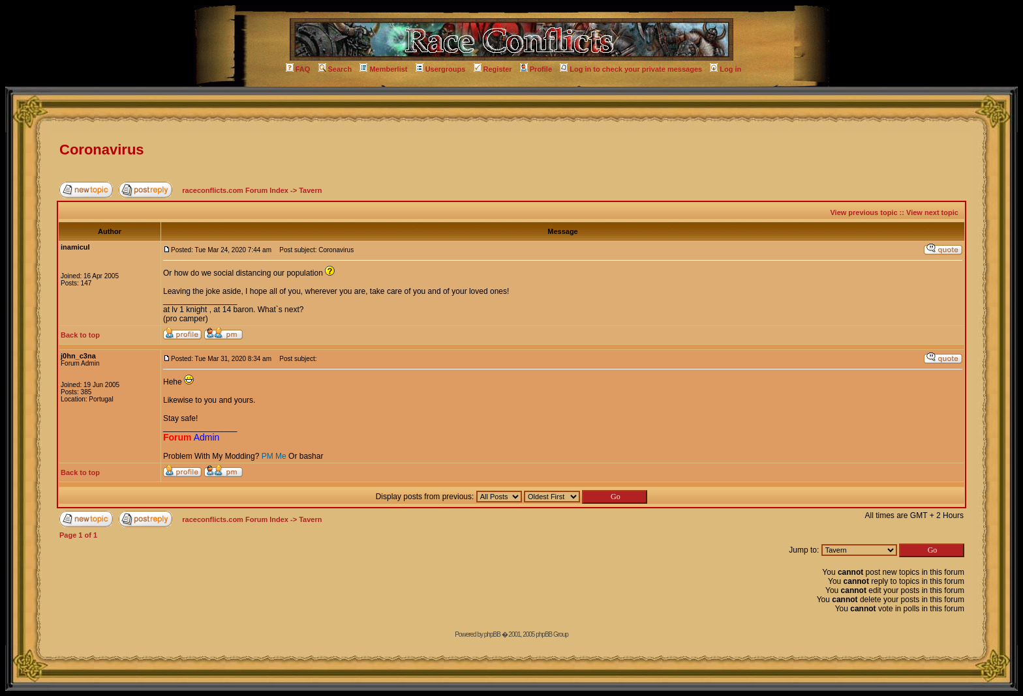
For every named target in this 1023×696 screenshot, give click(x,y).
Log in (725, 69)
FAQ (298, 69)
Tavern (310, 190)
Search (335, 69)
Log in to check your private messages (631, 69)
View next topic (932, 212)
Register (493, 69)
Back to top (80, 335)
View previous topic (863, 212)
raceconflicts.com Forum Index (235, 190)
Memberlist (383, 69)
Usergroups (441, 69)
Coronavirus (101, 149)
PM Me (274, 456)
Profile (536, 69)
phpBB (492, 634)
